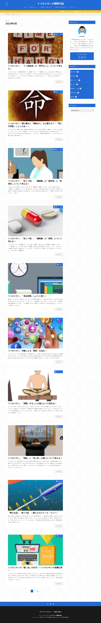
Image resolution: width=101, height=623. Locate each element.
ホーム (25, 7)
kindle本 (75, 72)
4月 (18, 14)
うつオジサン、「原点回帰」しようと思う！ (27, 296)
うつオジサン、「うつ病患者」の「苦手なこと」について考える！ (35, 67)
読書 (74, 97)
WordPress (65, 617)
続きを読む (58, 81)
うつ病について (33, 7)
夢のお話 (60, 481)
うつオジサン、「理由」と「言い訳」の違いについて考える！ (35, 458)
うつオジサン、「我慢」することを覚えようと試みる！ (32, 403)
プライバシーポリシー (46, 611)
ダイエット (59, 371)
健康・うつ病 (58, 34)
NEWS (75, 76)
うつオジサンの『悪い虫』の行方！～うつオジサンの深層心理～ (35, 568)
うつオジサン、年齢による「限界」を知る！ (27, 351)
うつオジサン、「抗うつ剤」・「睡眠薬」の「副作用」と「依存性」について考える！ (35, 182)
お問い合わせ (58, 611)
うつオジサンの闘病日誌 (50, 3)
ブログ (60, 264)
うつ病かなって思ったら (45, 7)
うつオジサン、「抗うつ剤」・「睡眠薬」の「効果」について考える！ (35, 239)
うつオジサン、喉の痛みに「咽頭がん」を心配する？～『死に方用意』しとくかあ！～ (35, 124)
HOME (8, 14)
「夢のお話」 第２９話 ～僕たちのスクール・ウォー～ (33, 513)
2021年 (13, 14)
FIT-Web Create (50, 617)
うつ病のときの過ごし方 (60, 7)
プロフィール (72, 7)
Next (37, 591)
